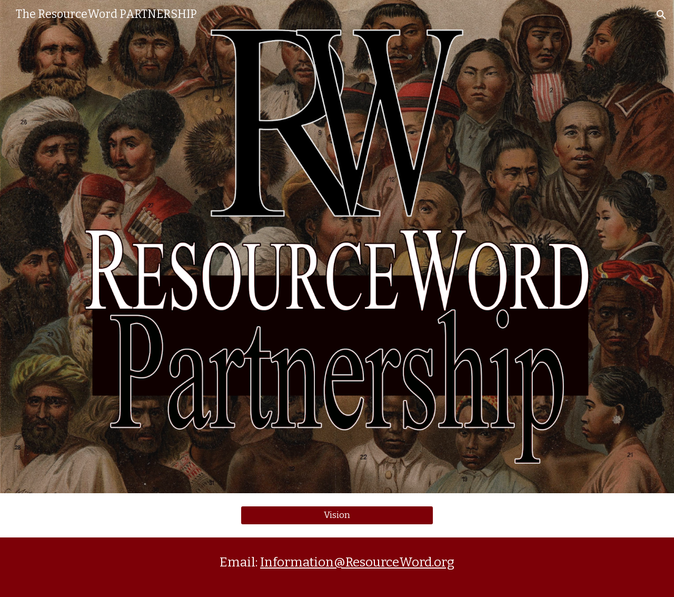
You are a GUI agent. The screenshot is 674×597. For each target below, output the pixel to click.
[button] (661, 14)
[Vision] (336, 516)
